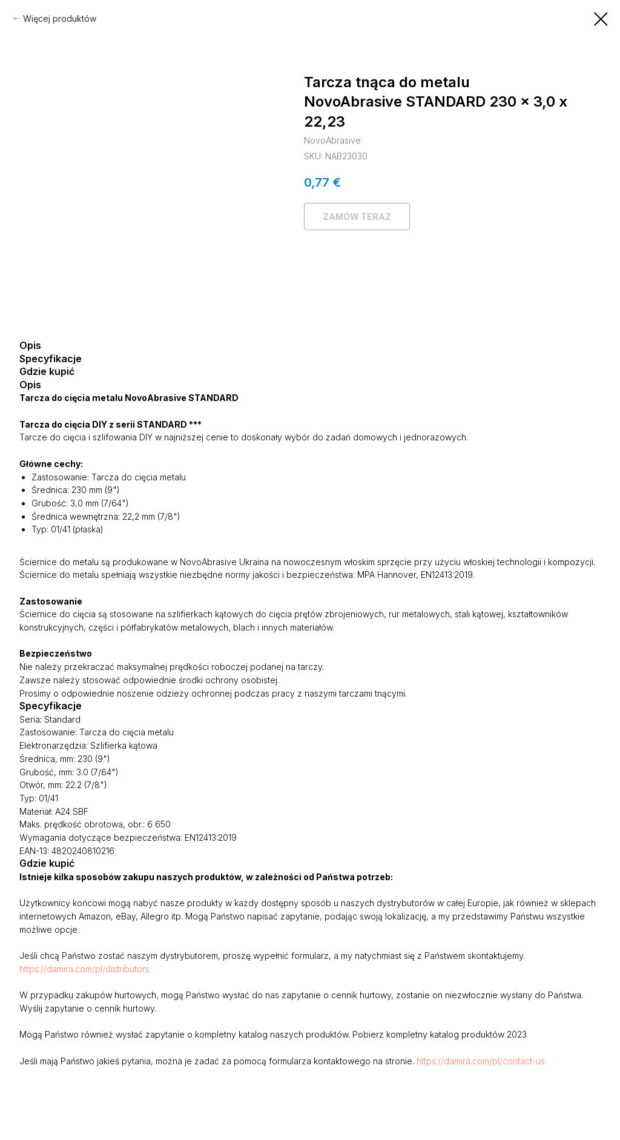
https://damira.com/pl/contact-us (481, 1061)
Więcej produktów (59, 18)
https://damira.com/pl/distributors (84, 969)
